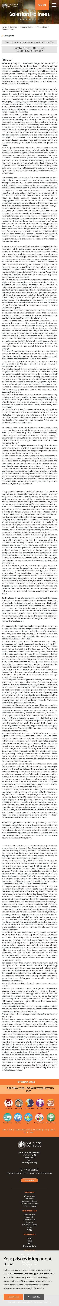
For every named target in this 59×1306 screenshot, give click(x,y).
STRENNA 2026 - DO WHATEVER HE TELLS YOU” (30, 1089)
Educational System (29, 1203)
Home (4, 27)
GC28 (29, 1227)
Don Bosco (29, 1198)
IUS (25, 1132)
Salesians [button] (30, 1192)
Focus (29, 1241)
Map (29, 1238)
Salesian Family (29, 1206)
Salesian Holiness (27, 27)
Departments (29, 1220)
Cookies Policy (34, 1297)
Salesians (13, 27)
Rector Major (29, 1214)
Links (30, 1243)
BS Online (37, 1130)
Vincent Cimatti (8, 29)
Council (29, 1217)
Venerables (42, 27)
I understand (13, 1297)
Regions (29, 1222)
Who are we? (29, 1196)
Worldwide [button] (30, 1234)
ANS (4, 1130)
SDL (10, 1130)
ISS (46, 1130)
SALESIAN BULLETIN (23, 1130)
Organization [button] (29, 1210)
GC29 (42, 5)
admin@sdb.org (29, 1162)
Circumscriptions (29, 1225)
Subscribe (29, 1180)
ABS (51, 1130)
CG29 (29, 1230)
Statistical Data (29, 1246)
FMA (31, 1132)
